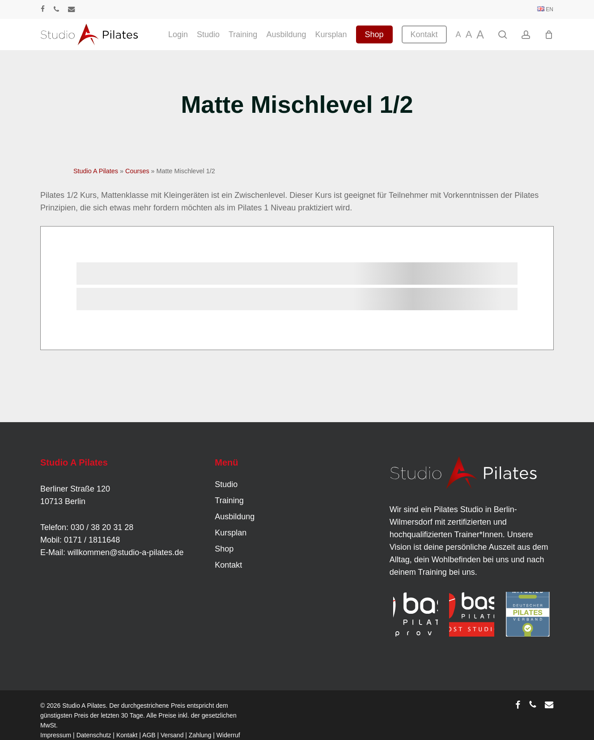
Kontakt (228, 564)
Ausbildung (235, 516)
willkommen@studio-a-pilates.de (125, 552)
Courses (137, 171)
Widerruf (228, 735)
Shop (224, 548)
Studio (226, 484)
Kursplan (230, 532)
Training (229, 500)
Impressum (55, 735)
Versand (172, 735)
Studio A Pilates (95, 171)
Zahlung (200, 735)
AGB (149, 735)
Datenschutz (93, 735)
